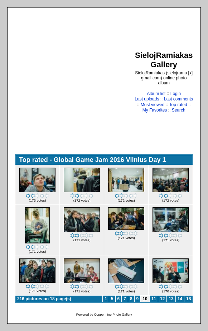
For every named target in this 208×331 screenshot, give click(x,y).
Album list (156, 93)
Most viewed (153, 104)
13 (171, 298)
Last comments (178, 99)
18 (188, 298)
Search (178, 110)
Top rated (178, 104)
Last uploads (147, 99)
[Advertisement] (67, 82)
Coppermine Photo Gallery (113, 314)
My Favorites (154, 110)
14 (180, 298)
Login (175, 93)
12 (162, 298)
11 (153, 298)
